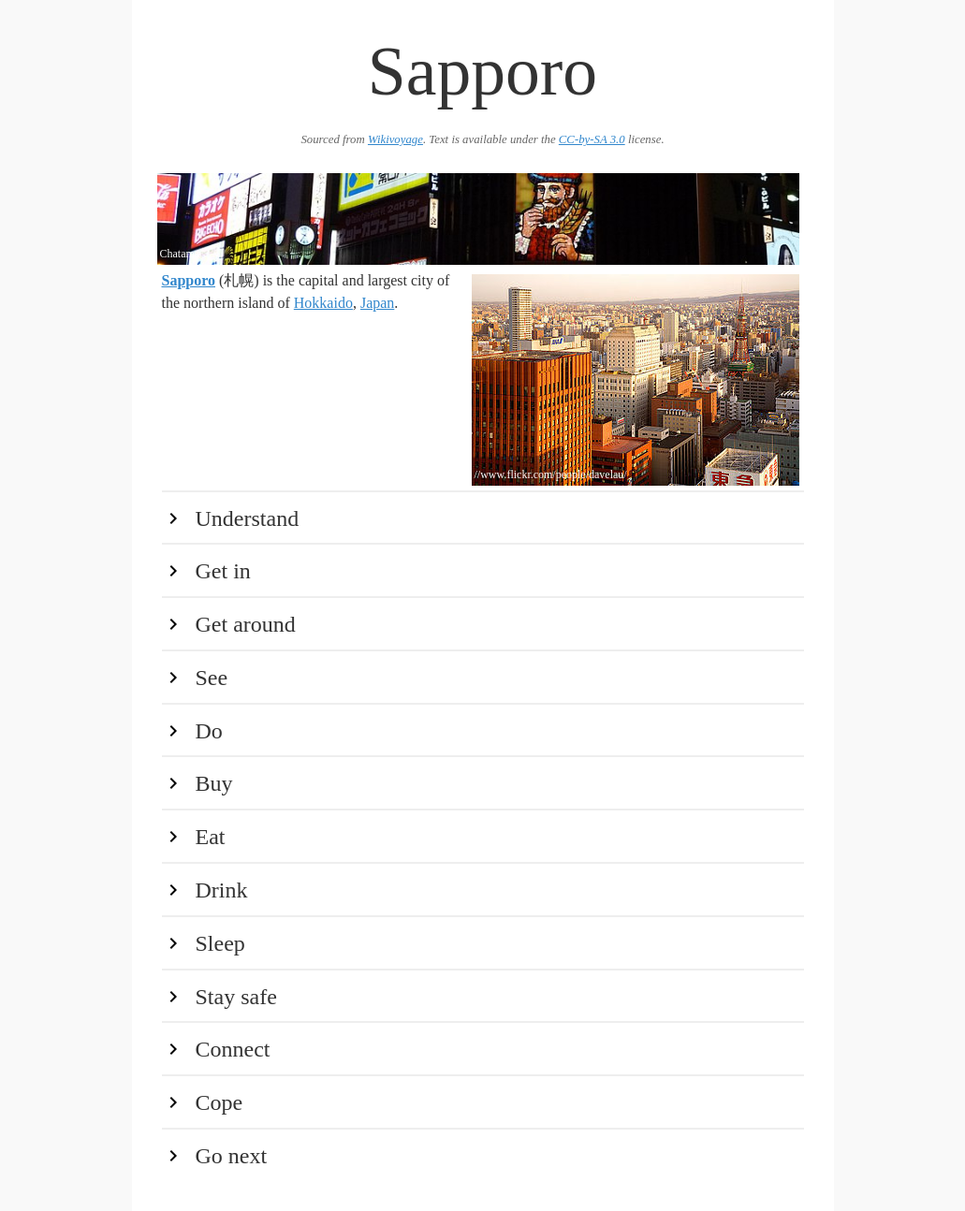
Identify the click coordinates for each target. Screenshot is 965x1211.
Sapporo (189, 280)
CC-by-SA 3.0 (592, 139)
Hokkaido (323, 303)
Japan (377, 303)
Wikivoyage (395, 139)
